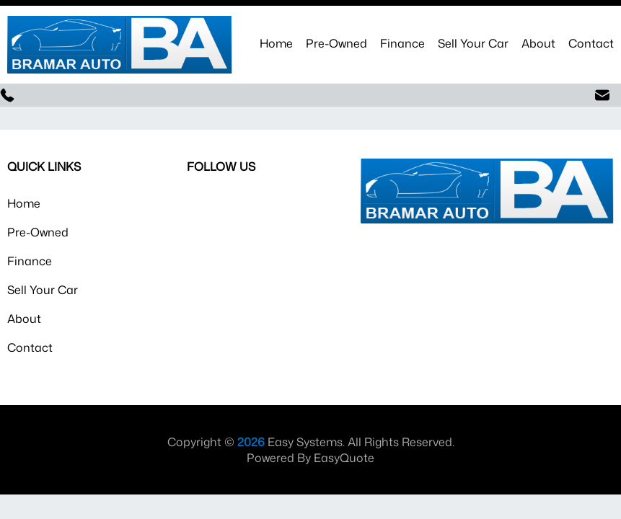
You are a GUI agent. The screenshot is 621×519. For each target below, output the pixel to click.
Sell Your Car (473, 43)
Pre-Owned (336, 43)
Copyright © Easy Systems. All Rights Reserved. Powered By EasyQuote (310, 450)
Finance (402, 43)
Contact (591, 43)
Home (276, 43)
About (538, 43)
